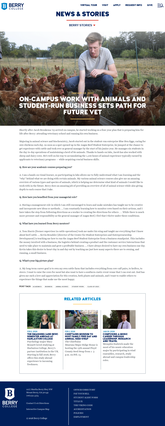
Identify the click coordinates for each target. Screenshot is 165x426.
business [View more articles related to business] (48, 286)
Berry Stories (81, 25)
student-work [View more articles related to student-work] (78, 286)
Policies (78, 413)
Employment (81, 417)
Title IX (78, 401)
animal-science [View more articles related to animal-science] (62, 286)
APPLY (117, 5)
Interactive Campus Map (37, 409)
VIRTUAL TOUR (88, 5)
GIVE (149, 5)
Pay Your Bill (81, 394)
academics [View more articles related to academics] (37, 286)
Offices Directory (84, 390)
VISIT (105, 5)
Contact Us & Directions (37, 403)
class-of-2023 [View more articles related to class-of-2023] (93, 286)
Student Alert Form (86, 398)
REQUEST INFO (133, 5)
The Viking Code (83, 405)
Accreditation (82, 409)
